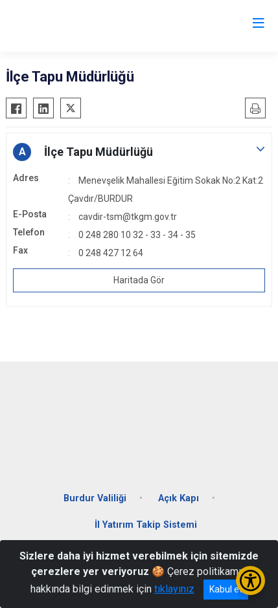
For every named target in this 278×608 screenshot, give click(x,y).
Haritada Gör (139, 280)
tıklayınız (174, 589)
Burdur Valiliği (95, 498)
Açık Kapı (178, 498)
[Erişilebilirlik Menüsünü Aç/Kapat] (250, 580)
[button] (139, 152)
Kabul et (225, 589)
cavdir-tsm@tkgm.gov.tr (127, 217)
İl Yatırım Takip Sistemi (146, 524)
